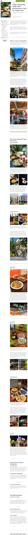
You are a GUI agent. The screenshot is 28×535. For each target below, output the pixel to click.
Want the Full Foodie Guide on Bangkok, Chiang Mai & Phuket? (5, 38)
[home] (1, 1)
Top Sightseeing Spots (4, 34)
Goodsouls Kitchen (4, 26)
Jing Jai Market (4, 36)
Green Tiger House (4, 23)
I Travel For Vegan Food (18, 16)
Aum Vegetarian (4, 28)
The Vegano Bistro (4, 25)
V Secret (3, 29)
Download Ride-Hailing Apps (5, 32)
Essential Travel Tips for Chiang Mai (4, 30)
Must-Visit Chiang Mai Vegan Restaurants (5, 24)
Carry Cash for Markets (5, 33)
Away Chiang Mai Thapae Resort (5, 22)
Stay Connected (4, 31)
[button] (26, 1)
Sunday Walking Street (5, 35)
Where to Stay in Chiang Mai (5, 21)
